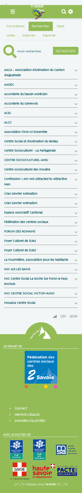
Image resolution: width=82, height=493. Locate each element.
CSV (63, 316)
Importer (29, 35)
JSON (73, 316)
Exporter (49, 35)
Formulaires (15, 26)
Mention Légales (27, 414)
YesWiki (50, 484)
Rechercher (40, 26)
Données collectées (30, 421)
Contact (21, 408)
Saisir (61, 26)
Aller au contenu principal (6, 4)
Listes (11, 35)
